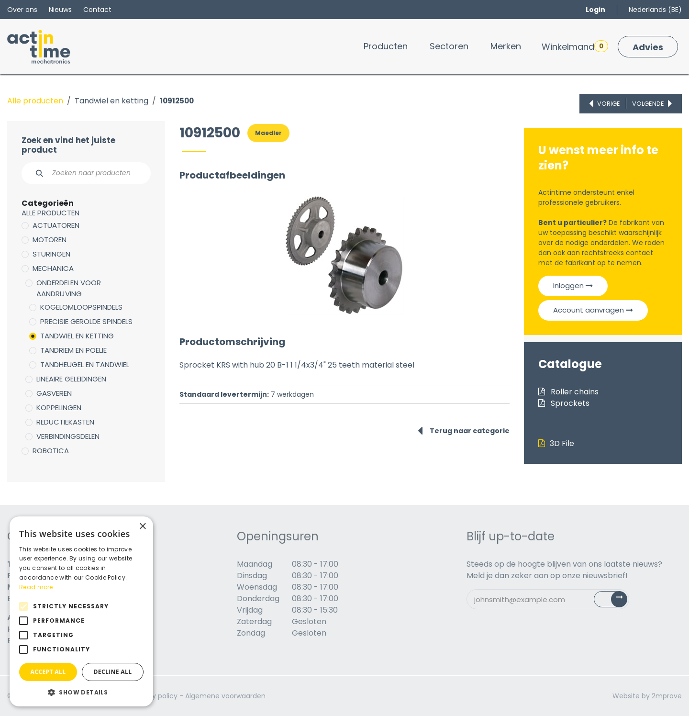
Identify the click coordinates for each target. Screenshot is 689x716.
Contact (97, 9)
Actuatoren (56, 225)
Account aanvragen (593, 310)
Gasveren (54, 393)
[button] (81, 692)
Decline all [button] (113, 672)
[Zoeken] (34, 173)
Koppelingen (58, 408)
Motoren (50, 240)
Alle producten (35, 100)
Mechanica (53, 268)
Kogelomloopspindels (81, 307)
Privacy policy (155, 696)
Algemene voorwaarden (225, 696)
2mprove (667, 696)
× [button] (142, 526)
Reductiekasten (65, 422)
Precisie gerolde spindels (86, 321)
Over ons (22, 9)
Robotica (51, 451)
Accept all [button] (48, 672)
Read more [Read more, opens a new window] (36, 587)
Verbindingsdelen (68, 436)
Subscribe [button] (616, 601)
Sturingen (51, 254)
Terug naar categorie (464, 430)
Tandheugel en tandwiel (84, 364)
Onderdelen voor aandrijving (68, 288)
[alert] (81, 611)
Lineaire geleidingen (71, 379)
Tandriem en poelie (73, 350)
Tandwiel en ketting (111, 100)
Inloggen (573, 285)
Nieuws (60, 9)
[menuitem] (385, 46)
